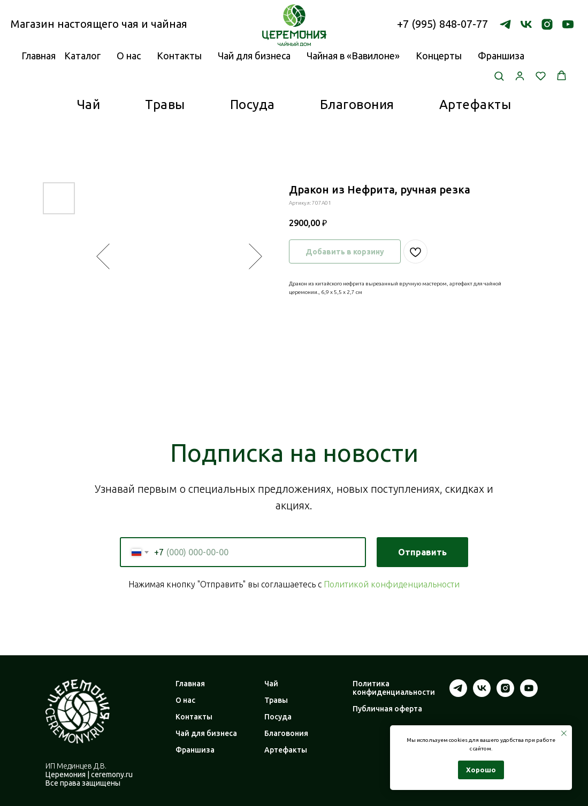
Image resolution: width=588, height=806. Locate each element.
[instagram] (547, 24)
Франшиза (501, 55)
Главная (190, 683)
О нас (129, 55)
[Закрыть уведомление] (564, 733)
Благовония (357, 104)
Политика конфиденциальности (394, 687)
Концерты (439, 55)
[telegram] (505, 24)
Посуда (252, 104)
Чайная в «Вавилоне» (353, 55)
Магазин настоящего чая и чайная (99, 24)
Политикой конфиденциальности (392, 584)
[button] (499, 76)
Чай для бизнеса (254, 55)
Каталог (82, 55)
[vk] (526, 24)
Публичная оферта (387, 708)
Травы (165, 104)
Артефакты (475, 104)
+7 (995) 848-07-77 (442, 24)
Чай (89, 104)
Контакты (179, 55)
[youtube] (568, 24)
